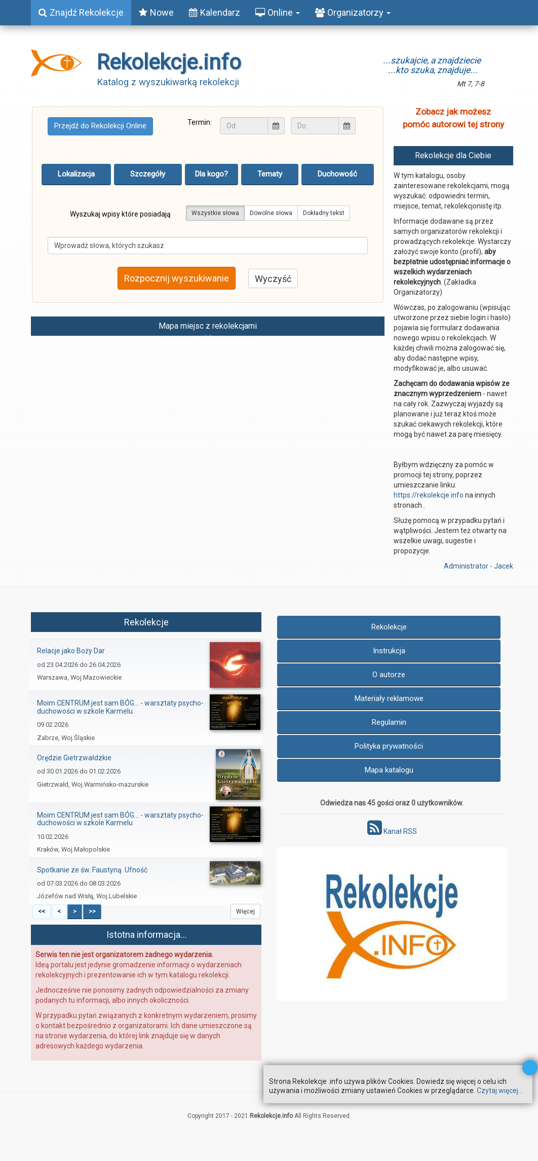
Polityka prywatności (389, 746)
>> (92, 911)
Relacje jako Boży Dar (71, 651)
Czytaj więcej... (500, 1090)
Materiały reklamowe (389, 698)
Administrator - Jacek (478, 566)
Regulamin (389, 722)
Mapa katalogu (389, 770)
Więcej (245, 911)
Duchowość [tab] (337, 174)
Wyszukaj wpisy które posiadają (120, 214)
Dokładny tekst (323, 213)
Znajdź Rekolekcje (81, 12)
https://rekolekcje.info (429, 495)
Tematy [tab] (269, 174)
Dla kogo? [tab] (211, 174)
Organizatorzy (353, 12)
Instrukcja (389, 650)
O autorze (388, 674)
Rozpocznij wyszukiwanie (176, 278)
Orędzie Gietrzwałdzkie (74, 758)
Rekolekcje (389, 626)
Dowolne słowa (271, 213)
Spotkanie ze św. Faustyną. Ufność (92, 870)
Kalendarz (214, 12)
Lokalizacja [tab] (76, 174)
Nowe (156, 12)
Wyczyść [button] (273, 278)
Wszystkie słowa (215, 213)
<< (41, 911)
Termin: (199, 122)
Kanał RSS (392, 831)
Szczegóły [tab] (147, 174)
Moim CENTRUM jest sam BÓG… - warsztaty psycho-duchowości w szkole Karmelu (120, 707)
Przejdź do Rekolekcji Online (100, 125)
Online (277, 12)
